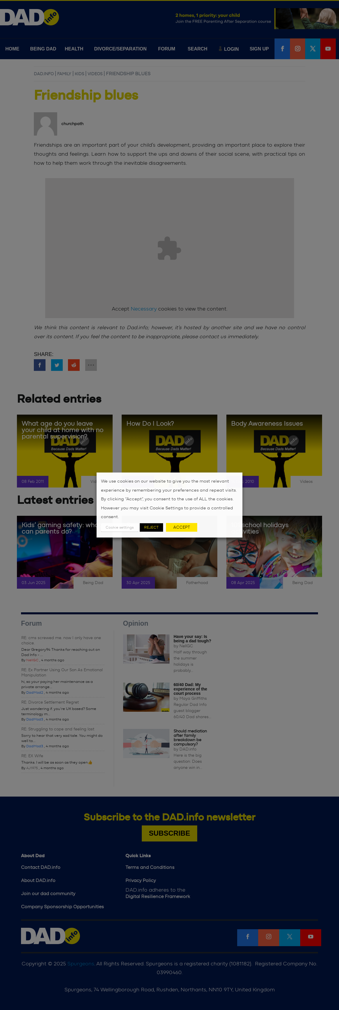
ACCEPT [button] (181, 527)
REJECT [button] (151, 527)
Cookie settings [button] (120, 527)
